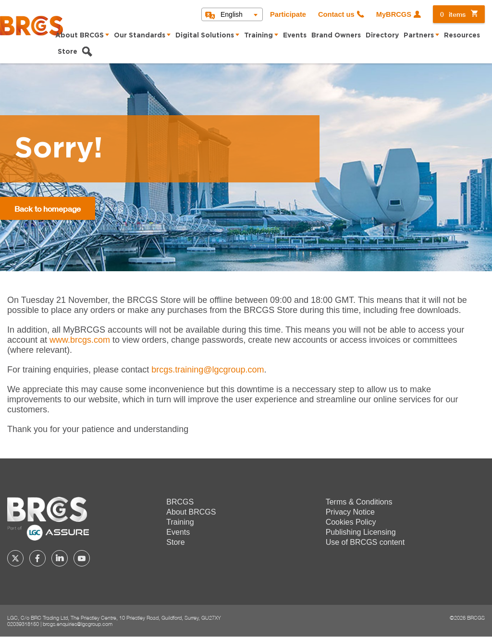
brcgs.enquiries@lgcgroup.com (77, 624)
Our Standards (139, 35)
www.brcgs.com (79, 340)
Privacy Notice (350, 512)
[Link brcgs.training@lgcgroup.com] (207, 369)
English (232, 14)
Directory (382, 35)
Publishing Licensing (361, 532)
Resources (462, 35)
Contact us (336, 14)
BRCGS (180, 502)
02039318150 (23, 624)
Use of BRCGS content (365, 542)
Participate (288, 14)
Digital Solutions (204, 35)
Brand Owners (336, 35)
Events (295, 35)
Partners (419, 35)
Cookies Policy (351, 522)
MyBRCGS (393, 14)
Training (258, 35)
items (453, 14)
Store (67, 51)
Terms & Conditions (359, 502)
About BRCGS (79, 35)
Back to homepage (47, 208)
